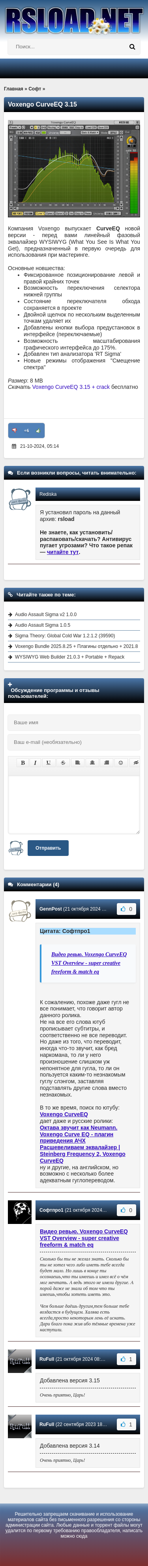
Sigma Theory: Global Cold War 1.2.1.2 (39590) (65, 636)
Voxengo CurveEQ (64, 1114)
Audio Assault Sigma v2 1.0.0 (46, 614)
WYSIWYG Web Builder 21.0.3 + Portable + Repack (69, 657)
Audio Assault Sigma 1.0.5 (42, 625)
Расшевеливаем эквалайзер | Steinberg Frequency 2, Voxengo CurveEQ (83, 1154)
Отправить (48, 848)
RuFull (46, 1359)
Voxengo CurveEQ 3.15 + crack (71, 387)
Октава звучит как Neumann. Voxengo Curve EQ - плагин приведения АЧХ (79, 1134)
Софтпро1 (51, 1210)
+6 (26, 430)
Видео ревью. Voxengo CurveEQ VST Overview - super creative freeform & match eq (89, 963)
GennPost (50, 909)
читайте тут (63, 552)
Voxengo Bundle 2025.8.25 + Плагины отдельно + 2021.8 (76, 646)
